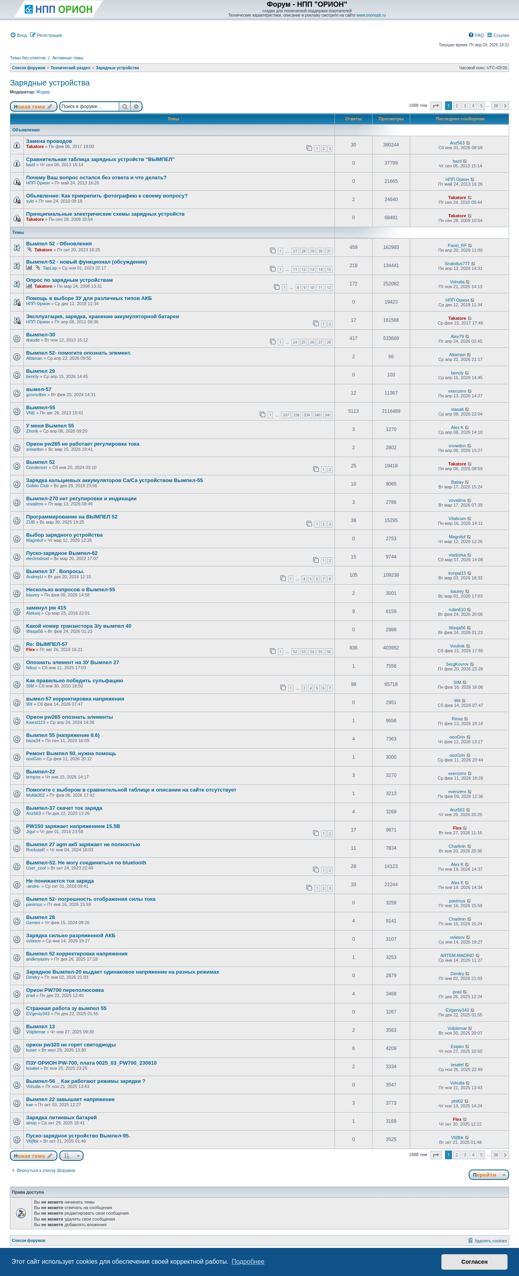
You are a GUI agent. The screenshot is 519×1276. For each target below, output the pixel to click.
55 (320, 651)
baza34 (33, 740)
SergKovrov (457, 664)
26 (312, 342)
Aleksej (33, 613)
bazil (30, 164)
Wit (29, 704)
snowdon (35, 449)
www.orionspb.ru (371, 15)
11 (295, 269)
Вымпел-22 (40, 772)
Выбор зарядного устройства (64, 535)
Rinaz (457, 718)
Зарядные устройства (50, 82)
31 (329, 251)
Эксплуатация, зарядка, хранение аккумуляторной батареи (102, 316)
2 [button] (457, 105)
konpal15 (457, 573)
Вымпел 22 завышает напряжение (70, 1099)
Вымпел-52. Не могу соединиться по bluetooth (86, 863)
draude (33, 340)
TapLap (50, 268)
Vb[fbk (32, 1141)
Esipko (457, 1046)
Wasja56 (34, 631)
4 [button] (473, 105)
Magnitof (34, 540)
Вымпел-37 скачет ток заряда (64, 808)
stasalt (457, 409)
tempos (33, 777)
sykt (30, 201)
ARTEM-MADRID (457, 955)
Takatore (35, 146)
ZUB (30, 522)
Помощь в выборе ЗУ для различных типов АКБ (89, 298)
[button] (436, 106)
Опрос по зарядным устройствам (69, 280)
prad (30, 995)
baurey (33, 594)
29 (312, 251)
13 (312, 269)
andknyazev (37, 959)
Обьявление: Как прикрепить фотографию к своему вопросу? (107, 196)
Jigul (30, 831)
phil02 (457, 1101)
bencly (32, 376)
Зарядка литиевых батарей (61, 1117)
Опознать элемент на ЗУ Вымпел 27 (72, 662)
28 (304, 251)
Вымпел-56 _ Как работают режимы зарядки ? (85, 1081)
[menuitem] (18, 35)
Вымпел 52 (40, 462)
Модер (43, 91)
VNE (30, 412)
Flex (30, 649)
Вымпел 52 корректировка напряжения (76, 954)
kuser (31, 1050)
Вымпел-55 (40, 407)
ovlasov (33, 940)
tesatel (32, 1068)
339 (307, 415)
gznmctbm (36, 394)
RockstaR (35, 849)
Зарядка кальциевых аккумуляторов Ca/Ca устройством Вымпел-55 (114, 480)
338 (296, 415)
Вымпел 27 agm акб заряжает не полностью (83, 844)
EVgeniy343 (37, 1013)
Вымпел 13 (40, 1026)
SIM (30, 686)
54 (312, 651)
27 (295, 251)
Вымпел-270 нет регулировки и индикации (81, 498)
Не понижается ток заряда (60, 881)
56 (329, 651)
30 (320, 251)
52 (295, 651)
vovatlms (34, 503)
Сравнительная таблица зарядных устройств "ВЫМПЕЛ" (100, 159)
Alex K (457, 427)
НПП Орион (38, 182)
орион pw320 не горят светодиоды (71, 1045)
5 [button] (481, 105)
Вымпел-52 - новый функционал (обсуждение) (86, 262)
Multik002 (35, 795)
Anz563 (457, 143)
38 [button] (496, 105)
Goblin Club (37, 485)
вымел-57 (38, 389)
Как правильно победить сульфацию (74, 681)
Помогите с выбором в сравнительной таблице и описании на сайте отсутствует (131, 790)
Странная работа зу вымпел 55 (66, 1008)
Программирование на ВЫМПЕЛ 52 (72, 517)
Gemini (33, 922)
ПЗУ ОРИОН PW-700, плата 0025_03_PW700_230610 (91, 1063)
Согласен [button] (474, 1262)
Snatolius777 (457, 263)
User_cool (36, 868)
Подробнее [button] (248, 1261)
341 (328, 415)
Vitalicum (457, 518)
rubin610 (457, 609)
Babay (457, 482)
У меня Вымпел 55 (50, 426)
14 (320, 269)
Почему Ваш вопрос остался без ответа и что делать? (96, 177)
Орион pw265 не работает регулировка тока (82, 444)
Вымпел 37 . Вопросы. (55, 571)
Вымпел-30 (40, 335)
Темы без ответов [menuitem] (28, 57)
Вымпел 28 (40, 917)
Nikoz (31, 667)
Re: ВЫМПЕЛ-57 (47, 644)
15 (329, 269)
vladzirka (457, 555)
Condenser (37, 467)
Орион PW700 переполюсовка (65, 990)
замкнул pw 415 (46, 608)
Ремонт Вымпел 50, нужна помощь (71, 753)
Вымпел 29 (40, 371)
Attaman (34, 358)
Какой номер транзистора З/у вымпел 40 (78, 626)
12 (304, 269)
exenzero (457, 391)
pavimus (34, 904)
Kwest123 (35, 722)
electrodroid (37, 558)
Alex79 (457, 336)
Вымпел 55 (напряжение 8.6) (63, 735)
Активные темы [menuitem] (68, 57)
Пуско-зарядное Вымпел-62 (62, 553)
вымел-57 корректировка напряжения (75, 699)
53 (304, 651)
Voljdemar (36, 1031)
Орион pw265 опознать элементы (69, 717)
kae (29, 1104)
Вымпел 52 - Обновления (59, 244)
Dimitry (33, 977)
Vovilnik (457, 646)
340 (317, 415)
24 (295, 342)
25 (304, 342)
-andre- (33, 886)
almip (31, 1122)
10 (312, 287)
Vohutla (457, 281)
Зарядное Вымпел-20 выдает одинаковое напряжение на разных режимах (122, 972)
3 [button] (465, 105)
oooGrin (457, 737)
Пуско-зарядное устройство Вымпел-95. (78, 1136)
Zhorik (32, 431)
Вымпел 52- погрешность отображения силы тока (90, 899)
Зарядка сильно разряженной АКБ (71, 935)
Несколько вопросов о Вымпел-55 (70, 589)
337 (286, 415)
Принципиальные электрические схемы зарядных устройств (105, 214)
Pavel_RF (457, 245)
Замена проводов (49, 141)
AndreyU (34, 576)
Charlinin (457, 846)
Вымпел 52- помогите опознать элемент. (78, 353)
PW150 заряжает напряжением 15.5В (73, 826)
